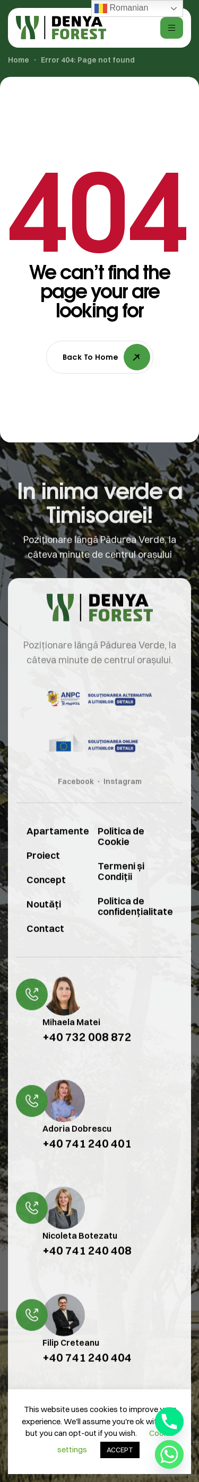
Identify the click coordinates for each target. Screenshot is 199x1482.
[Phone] (169, 1421)
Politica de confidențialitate (135, 921)
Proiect (43, 871)
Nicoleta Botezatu (79, 1251)
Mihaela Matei (71, 1037)
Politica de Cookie (121, 851)
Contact (45, 944)
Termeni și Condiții (121, 886)
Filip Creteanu (70, 1358)
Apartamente (49, 846)
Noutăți (44, 919)
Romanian (121, 8)
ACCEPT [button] (120, 1449)
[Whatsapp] (169, 1454)
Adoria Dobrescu (76, 1144)
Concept (46, 895)
